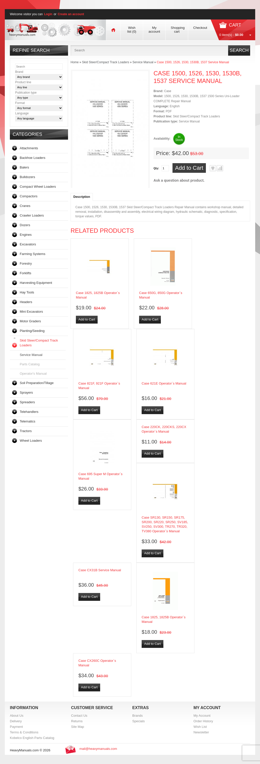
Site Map (77, 727)
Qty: (156, 168)
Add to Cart (189, 168)
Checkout (200, 28)
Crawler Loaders (32, 215)
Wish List (200, 727)
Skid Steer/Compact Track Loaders (39, 342)
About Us (16, 715)
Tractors (26, 431)
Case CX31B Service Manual (99, 570)
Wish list (131, 29)
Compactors (28, 196)
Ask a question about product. (179, 180)
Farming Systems (32, 254)
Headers (26, 302)
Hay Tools (27, 292)
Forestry (26, 263)
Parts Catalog (30, 364)
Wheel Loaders (31, 440)
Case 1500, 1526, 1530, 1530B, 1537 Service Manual (193, 62)
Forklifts (25, 273)
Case (167, 91)
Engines (26, 235)
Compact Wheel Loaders (38, 186)
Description (81, 197)
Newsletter (201, 732)
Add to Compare (220, 168)
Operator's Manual (33, 373)
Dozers (25, 225)
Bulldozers (27, 177)
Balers (24, 167)
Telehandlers (29, 412)
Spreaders (27, 402)
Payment (16, 727)
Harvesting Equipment (36, 283)
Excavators (28, 244)
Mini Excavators (31, 311)
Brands (137, 715)
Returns (77, 721)
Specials (138, 721)
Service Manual (31, 355)
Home (75, 62)
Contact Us (79, 715)
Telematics (27, 421)
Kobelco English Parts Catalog (32, 738)
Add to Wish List (213, 168)
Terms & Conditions (24, 732)
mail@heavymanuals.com (98, 749)
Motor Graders (30, 321)
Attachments (29, 148)
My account (154, 29)
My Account (201, 715)
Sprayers (26, 392)
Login (48, 14)
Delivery (16, 721)
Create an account (71, 14)
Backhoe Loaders (32, 158)
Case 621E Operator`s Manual (164, 383)
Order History (203, 721)
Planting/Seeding (32, 331)
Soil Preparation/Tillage (37, 383)
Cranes (25, 206)
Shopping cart (178, 29)
